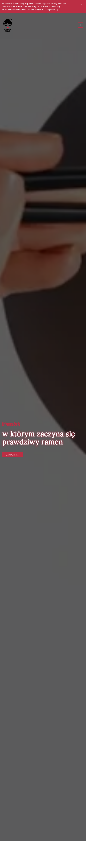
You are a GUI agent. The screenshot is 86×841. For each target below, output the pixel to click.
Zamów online (12, 454)
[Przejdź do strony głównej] (8, 25)
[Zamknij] (82, 4)
